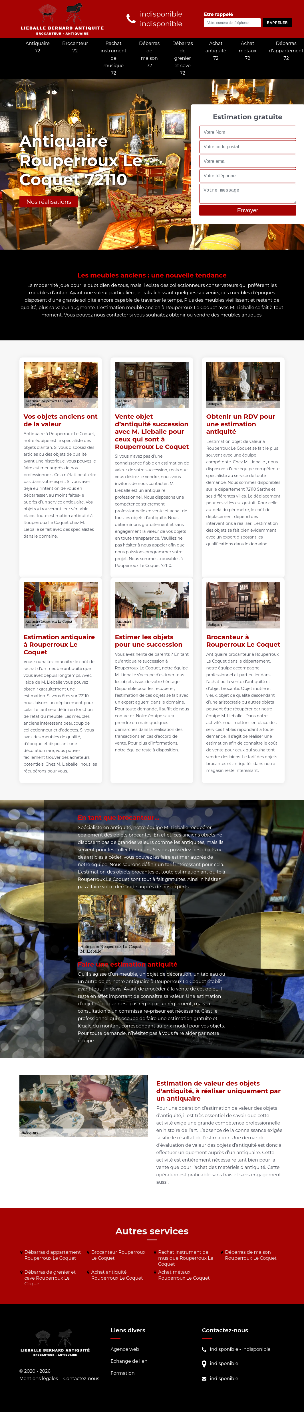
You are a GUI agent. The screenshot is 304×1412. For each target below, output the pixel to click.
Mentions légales (38, 1378)
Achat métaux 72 (248, 51)
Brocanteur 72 (75, 47)
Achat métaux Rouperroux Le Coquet (184, 1275)
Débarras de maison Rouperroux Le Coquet (251, 1255)
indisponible (224, 1349)
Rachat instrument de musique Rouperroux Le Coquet (185, 1258)
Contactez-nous (81, 1378)
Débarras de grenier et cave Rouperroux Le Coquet (50, 1278)
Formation (122, 1373)
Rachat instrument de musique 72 (113, 58)
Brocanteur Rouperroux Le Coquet (118, 1255)
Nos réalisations (49, 201)
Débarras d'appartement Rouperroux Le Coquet (53, 1255)
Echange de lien (128, 1361)
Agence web (124, 1349)
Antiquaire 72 (38, 47)
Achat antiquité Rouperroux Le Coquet (117, 1275)
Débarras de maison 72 (149, 54)
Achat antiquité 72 (216, 51)
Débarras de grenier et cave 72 (182, 58)
